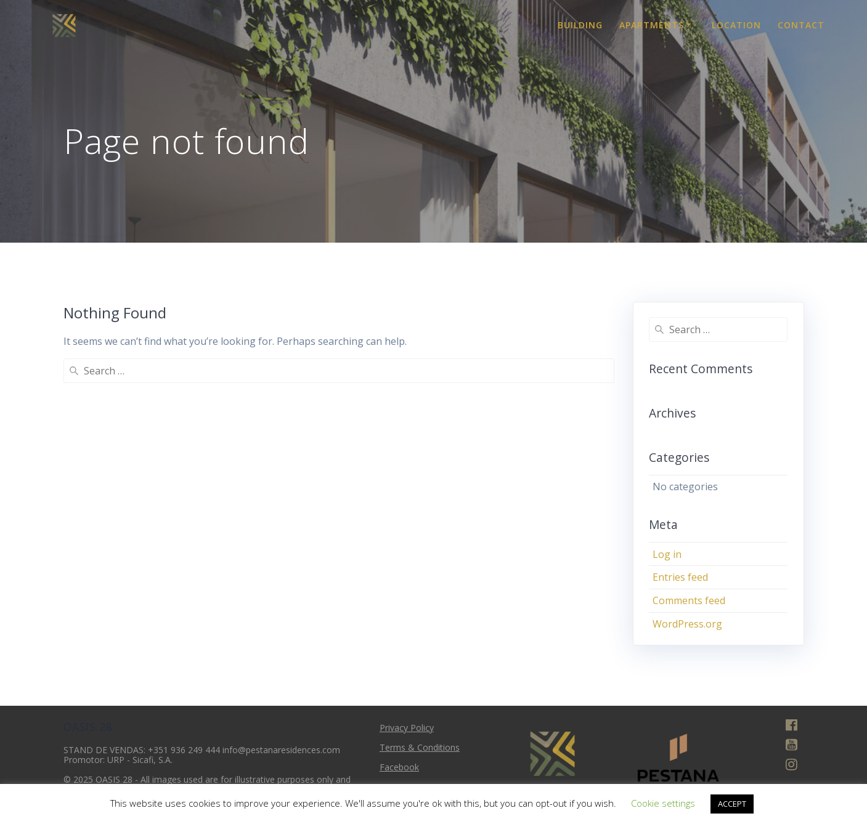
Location (736, 25)
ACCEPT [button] (732, 803)
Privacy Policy (407, 727)
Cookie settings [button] (663, 803)
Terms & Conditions (420, 747)
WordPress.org (687, 624)
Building (580, 25)
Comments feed (689, 600)
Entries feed (680, 577)
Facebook (399, 767)
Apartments (651, 25)
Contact (801, 25)
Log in (667, 554)
